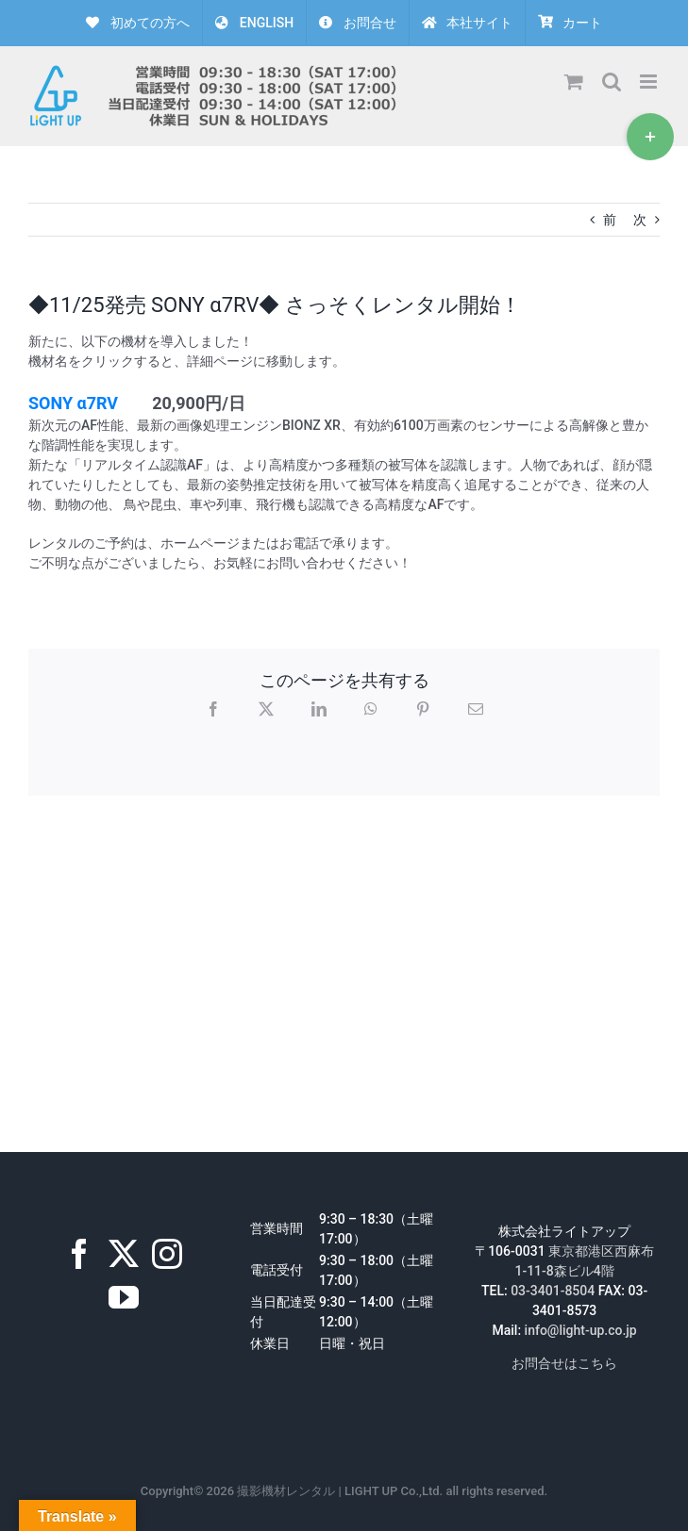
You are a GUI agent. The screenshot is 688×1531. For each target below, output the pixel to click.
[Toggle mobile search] (611, 81)
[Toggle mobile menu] (650, 81)
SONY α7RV (73, 403)
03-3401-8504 (553, 1290)
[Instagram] (167, 1254)
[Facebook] (79, 1254)
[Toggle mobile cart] (573, 81)
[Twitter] (124, 1254)
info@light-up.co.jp (581, 1330)
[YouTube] (124, 1297)
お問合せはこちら (564, 1363)
